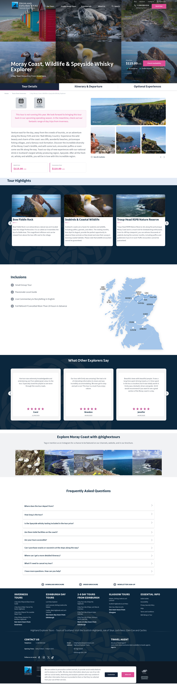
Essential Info (86, 6)
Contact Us (151, 2)
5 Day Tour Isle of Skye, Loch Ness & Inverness (88, 609)
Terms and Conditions (147, 612)
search (116, 6)
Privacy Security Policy (147, 606)
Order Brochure (90, 585)
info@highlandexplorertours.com (84, 644)
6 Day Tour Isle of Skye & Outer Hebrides (86, 614)
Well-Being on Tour (146, 615)
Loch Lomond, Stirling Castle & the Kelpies (56, 607)
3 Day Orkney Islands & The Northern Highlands (22, 619)
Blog (135, 2)
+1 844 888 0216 (141, 5)
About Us (101, 6)
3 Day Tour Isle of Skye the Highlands (85, 603)
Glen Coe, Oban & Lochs (116, 608)
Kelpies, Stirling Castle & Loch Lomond (118, 600)
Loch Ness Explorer (51, 602)
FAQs (142, 609)
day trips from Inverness (56, 121)
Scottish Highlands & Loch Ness (118, 604)
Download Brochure (54, 585)
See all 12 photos (98, 157)
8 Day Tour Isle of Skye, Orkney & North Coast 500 (87, 619)
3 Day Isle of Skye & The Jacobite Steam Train (24, 614)
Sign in (113, 648)
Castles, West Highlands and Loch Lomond (56, 612)
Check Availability (154, 63)
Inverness (41, 76)
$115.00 (29, 168)
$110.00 (68, 168)
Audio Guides (145, 599)
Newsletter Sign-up (126, 585)
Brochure (142, 2)
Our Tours (50, 6)
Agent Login (161, 2)
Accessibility (144, 602)
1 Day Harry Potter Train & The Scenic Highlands (23, 609)
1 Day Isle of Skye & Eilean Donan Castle (24, 603)
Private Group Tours (68, 6)
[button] (160, 157)
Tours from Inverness (19, 93)
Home (7, 93)
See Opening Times (141, 8)
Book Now (159, 6)
